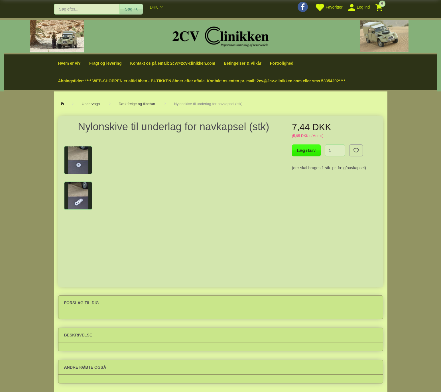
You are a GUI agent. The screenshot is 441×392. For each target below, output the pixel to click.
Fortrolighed (281, 63)
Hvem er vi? (69, 63)
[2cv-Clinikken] (220, 36)
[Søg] (131, 9)
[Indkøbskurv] (380, 7)
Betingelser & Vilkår (242, 63)
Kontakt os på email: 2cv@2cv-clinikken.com (172, 63)
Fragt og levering (105, 63)
